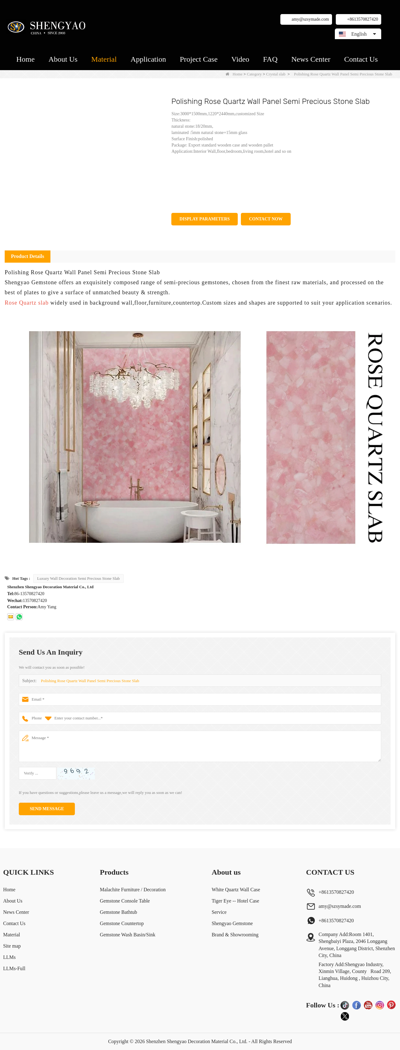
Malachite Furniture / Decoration (133, 889)
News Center (310, 59)
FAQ (270, 59)
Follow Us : (322, 1005)
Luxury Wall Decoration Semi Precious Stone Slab (78, 578)
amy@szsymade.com (310, 19)
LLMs (9, 957)
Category (254, 74)
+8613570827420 (362, 19)
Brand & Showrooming (235, 934)
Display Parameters (204, 219)
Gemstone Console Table (125, 900)
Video (240, 59)
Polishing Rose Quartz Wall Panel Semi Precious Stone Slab (90, 680)
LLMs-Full (14, 968)
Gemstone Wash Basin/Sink (127, 934)
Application (148, 59)
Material (104, 59)
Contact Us (361, 59)
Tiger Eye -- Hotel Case (235, 900)
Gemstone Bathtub (118, 912)
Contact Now (266, 219)
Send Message (47, 808)
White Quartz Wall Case (236, 889)
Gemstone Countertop (122, 923)
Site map (12, 946)
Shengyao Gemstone (232, 923)
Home (25, 59)
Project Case (199, 59)
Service (219, 912)
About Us (63, 59)
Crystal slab (276, 74)
